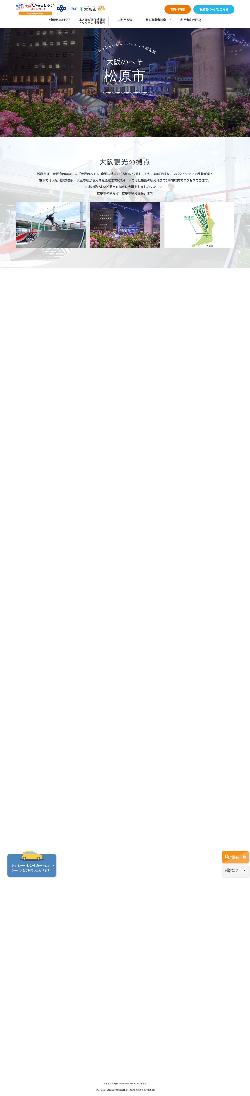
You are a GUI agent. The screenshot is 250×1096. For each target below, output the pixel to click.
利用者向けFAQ (190, 20)
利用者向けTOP (59, 20)
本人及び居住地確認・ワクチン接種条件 (92, 21)
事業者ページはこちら (214, 9)
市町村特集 (177, 9)
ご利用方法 (125, 20)
